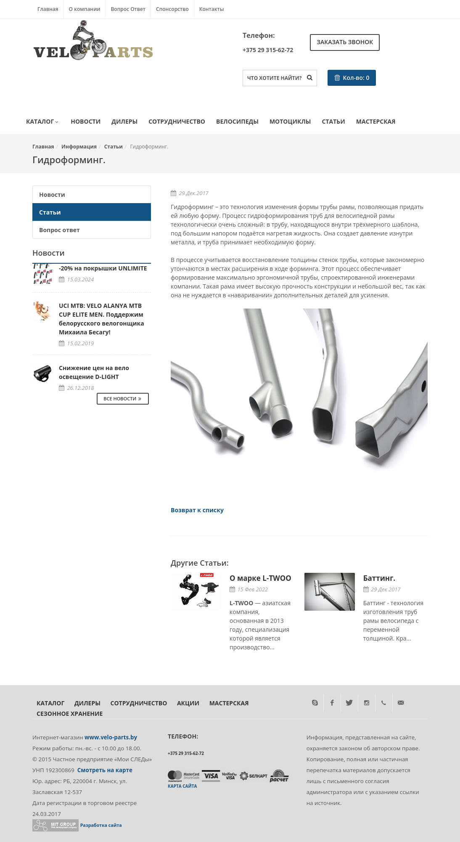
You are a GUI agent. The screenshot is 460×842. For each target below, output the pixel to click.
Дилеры (124, 121)
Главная (47, 9)
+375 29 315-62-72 (268, 50)
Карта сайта (182, 786)
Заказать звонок (345, 42)
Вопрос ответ (59, 230)
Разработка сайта (101, 825)
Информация (79, 146)
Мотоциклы (290, 121)
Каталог (43, 122)
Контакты (211, 9)
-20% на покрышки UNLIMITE (103, 268)
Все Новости (122, 398)
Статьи (333, 121)
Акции (188, 703)
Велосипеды (237, 121)
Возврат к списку (197, 510)
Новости (85, 121)
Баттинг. (379, 578)
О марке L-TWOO (260, 578)
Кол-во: (352, 78)
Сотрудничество (176, 121)
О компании (84, 9)
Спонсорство (172, 9)
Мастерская (376, 121)
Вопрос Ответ (128, 9)
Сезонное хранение (70, 714)
